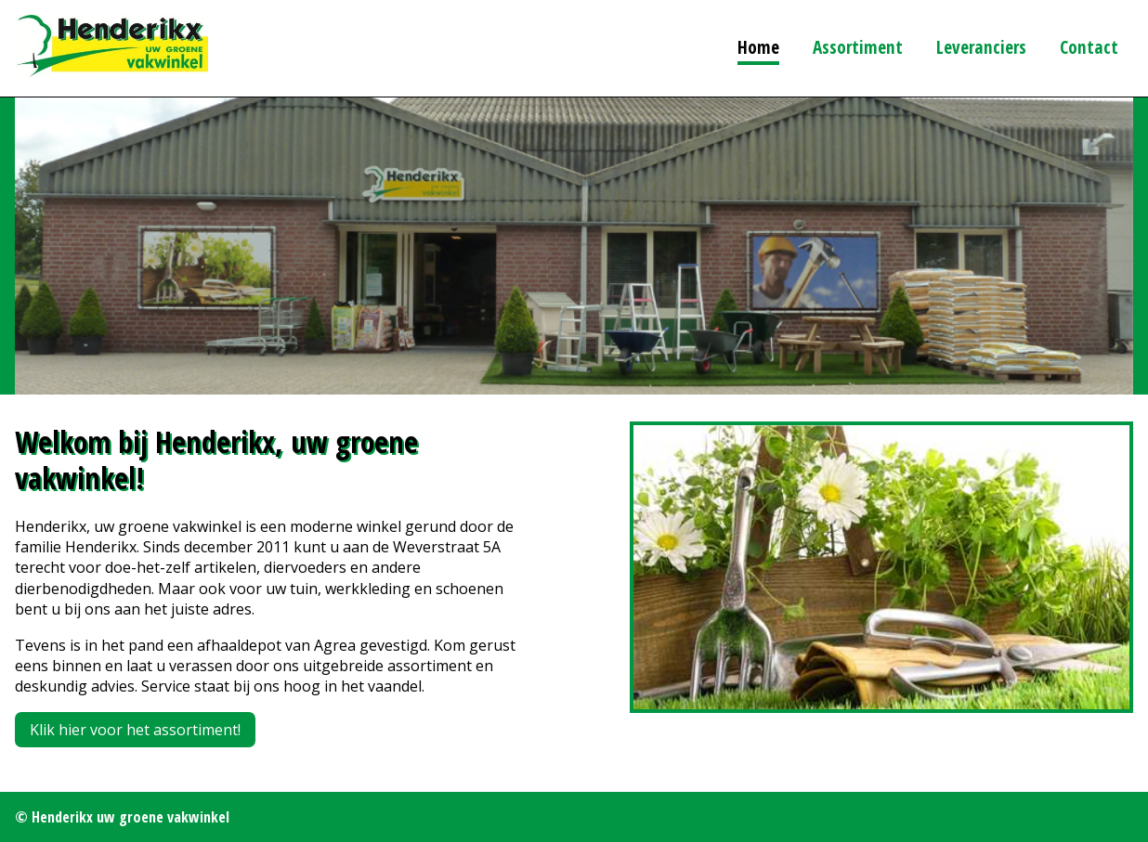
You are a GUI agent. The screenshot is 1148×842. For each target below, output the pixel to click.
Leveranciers (981, 46)
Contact (1089, 46)
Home (758, 46)
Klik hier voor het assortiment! (135, 729)
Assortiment (858, 46)
